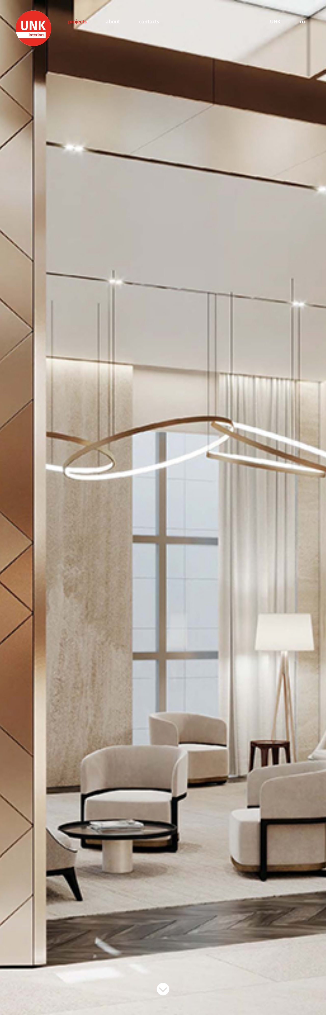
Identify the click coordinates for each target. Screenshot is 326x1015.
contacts (149, 22)
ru (302, 22)
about (113, 22)
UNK (275, 22)
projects (77, 22)
